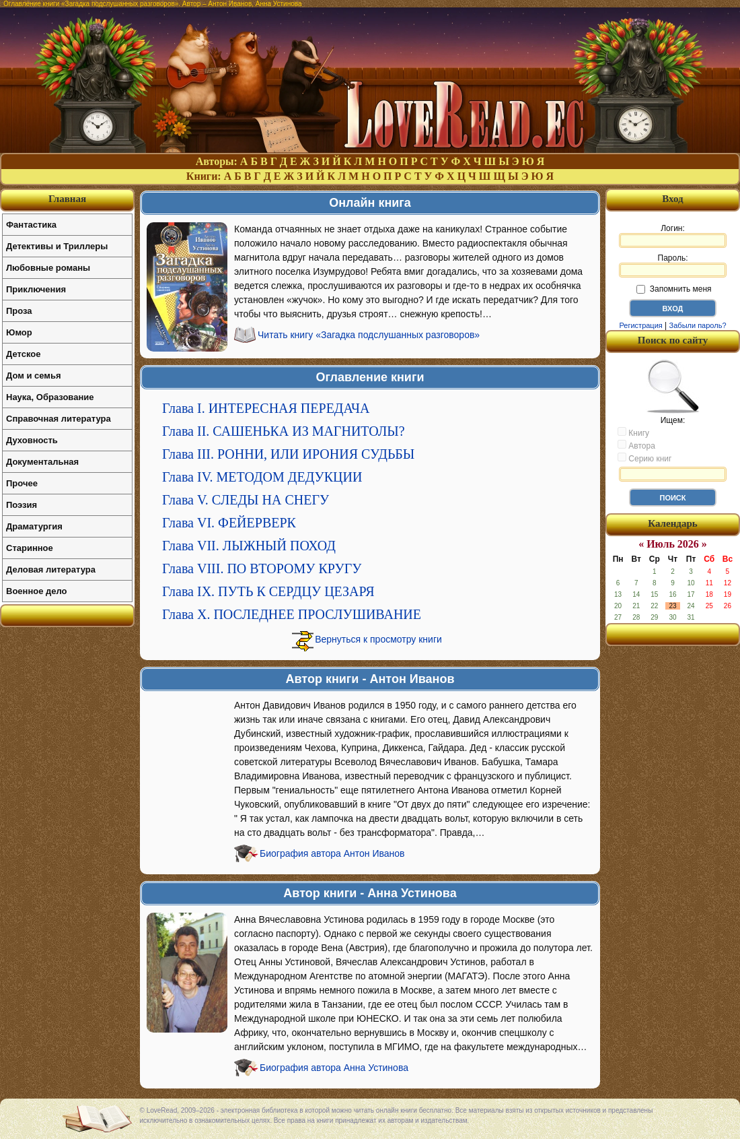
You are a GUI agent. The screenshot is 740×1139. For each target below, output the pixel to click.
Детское (23, 354)
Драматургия (34, 526)
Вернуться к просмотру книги (378, 639)
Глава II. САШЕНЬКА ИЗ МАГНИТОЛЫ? (283, 431)
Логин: (673, 236)
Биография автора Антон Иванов (332, 853)
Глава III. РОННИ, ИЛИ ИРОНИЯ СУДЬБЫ (288, 454)
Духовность (32, 440)
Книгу (633, 432)
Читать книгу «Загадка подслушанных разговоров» (369, 334)
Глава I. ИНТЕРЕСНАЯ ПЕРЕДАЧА (265, 408)
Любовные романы (48, 268)
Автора (636, 445)
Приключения (36, 289)
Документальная (42, 462)
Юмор (19, 332)
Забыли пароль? (698, 325)
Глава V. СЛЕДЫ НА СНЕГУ (245, 499)
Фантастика (31, 225)
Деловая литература (51, 569)
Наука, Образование (50, 397)
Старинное (29, 548)
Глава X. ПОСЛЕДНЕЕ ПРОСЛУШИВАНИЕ (291, 614)
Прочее (22, 483)
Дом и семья (33, 375)
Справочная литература (58, 419)
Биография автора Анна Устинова (334, 1067)
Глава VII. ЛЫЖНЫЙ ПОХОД (249, 545)
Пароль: (673, 265)
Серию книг (644, 458)
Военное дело (36, 591)
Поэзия (21, 505)
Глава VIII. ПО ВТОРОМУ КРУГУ (261, 568)
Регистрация (640, 325)
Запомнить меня (673, 289)
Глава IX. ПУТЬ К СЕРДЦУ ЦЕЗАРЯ (268, 591)
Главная (67, 198)
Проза (19, 311)
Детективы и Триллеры (57, 246)
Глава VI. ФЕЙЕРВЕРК (229, 522)
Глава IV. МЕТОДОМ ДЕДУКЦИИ (262, 476)
